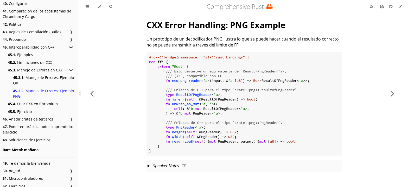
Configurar (15, 3)
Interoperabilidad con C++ (28, 47)
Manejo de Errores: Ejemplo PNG (43, 93)
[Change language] (371, 7)
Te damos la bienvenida (26, 163)
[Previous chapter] (92, 93)
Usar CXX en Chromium (33, 103)
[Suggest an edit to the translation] (400, 6)
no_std (11, 170)
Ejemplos (20, 54)
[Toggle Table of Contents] (87, 7)
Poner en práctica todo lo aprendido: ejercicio (38, 129)
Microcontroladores (23, 178)
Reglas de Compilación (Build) (32, 31)
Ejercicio (20, 111)
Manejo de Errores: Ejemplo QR (43, 80)
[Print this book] (382, 6)
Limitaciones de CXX (30, 62)
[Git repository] (391, 6)
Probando (14, 39)
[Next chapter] (392, 93)
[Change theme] (99, 7)
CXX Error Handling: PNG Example (215, 24)
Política (12, 24)
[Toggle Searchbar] (111, 7)
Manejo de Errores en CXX (35, 70)
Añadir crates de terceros (28, 119)
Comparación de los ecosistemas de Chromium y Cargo (37, 14)
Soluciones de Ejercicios (26, 139)
